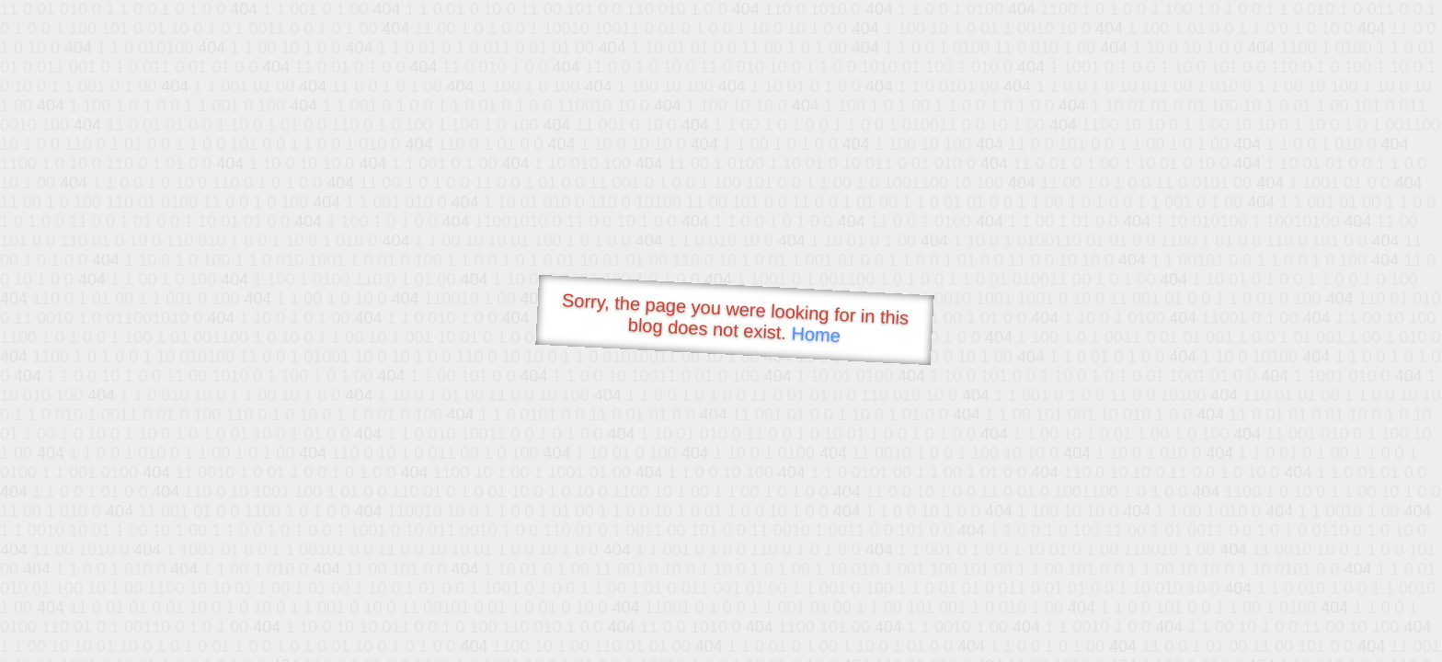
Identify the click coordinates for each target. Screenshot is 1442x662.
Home (816, 334)
